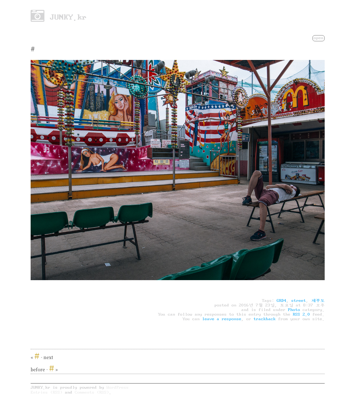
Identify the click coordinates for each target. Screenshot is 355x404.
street (298, 300)
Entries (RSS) (46, 392)
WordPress (118, 387)
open (318, 37)
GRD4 (281, 300)
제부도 (318, 300)
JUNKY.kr (59, 17)
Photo (294, 310)
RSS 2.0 (301, 314)
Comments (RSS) (92, 392)
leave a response (221, 319)
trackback (265, 319)
